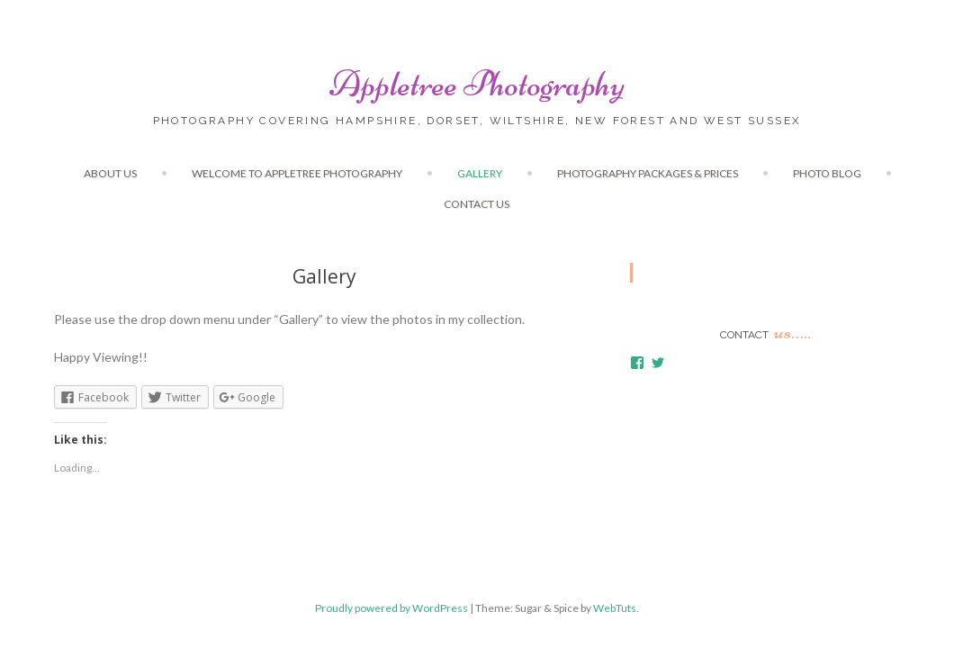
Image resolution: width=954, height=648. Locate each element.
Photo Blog (827, 173)
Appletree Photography (477, 83)
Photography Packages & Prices (647, 173)
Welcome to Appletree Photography (297, 173)
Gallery (479, 173)
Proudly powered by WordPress (391, 608)
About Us (110, 173)
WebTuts (614, 608)
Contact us (476, 204)
